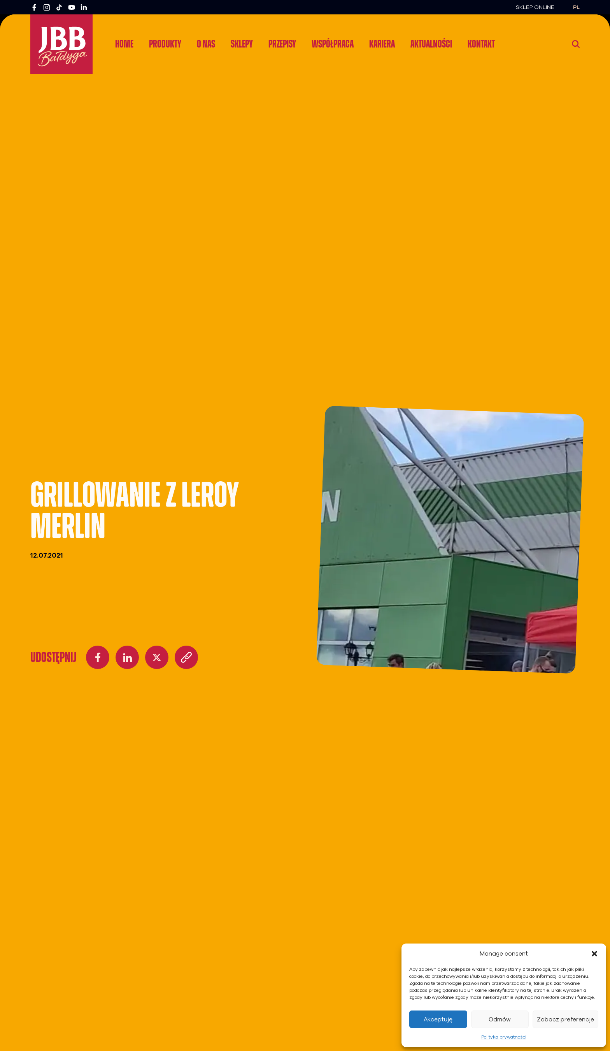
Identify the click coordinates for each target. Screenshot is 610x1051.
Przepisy (282, 44)
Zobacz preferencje (565, 1019)
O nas (206, 44)
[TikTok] (59, 7)
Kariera (382, 44)
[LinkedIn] (84, 7)
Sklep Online (535, 7)
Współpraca (333, 44)
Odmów (500, 1019)
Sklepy (242, 44)
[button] (594, 954)
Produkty (165, 44)
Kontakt (481, 44)
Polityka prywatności (503, 1037)
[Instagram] (47, 7)
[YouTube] (71, 7)
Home (124, 44)
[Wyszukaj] (576, 44)
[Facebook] (34, 7)
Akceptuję (438, 1019)
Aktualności (431, 44)
